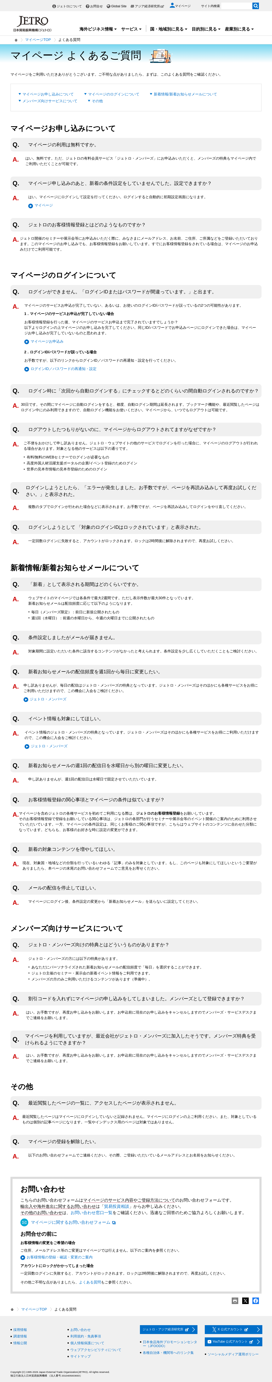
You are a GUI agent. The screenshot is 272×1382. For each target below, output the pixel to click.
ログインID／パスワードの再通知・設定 (64, 369)
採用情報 (20, 1330)
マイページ (44, 205)
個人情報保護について (87, 1343)
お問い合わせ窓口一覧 (91, 1212)
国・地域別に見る (169, 29)
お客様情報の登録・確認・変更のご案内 (60, 1257)
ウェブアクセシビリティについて (95, 1350)
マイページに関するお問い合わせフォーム (73, 1222)
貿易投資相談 (116, 1206)
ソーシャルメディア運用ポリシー (233, 1354)
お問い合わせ (80, 1330)
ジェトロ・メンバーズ (48, 699)
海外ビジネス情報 (98, 29)
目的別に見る (206, 29)
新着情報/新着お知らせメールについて (185, 94)
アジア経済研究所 (149, 6)
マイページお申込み (47, 341)
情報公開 (20, 1343)
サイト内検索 (210, 6)
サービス (131, 29)
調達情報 (20, 1336)
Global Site (119, 6)
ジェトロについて (69, 6)
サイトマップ (80, 1356)
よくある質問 (90, 1282)
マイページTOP (38, 40)
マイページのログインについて (113, 94)
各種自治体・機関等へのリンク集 (168, 1353)
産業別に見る (239, 29)
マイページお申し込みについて (48, 94)
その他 (97, 101)
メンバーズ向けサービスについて (49, 101)
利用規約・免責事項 (85, 1336)
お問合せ (96, 6)
